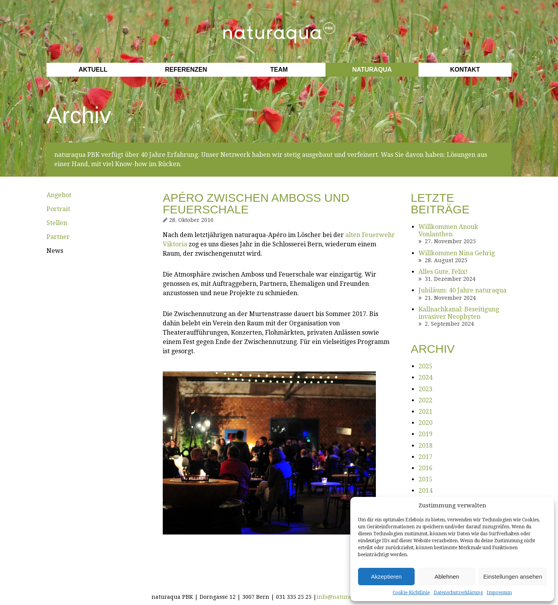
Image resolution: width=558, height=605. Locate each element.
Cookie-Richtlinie (411, 592)
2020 (425, 422)
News (54, 250)
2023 (425, 389)
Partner (58, 237)
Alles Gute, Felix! (443, 271)
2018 (425, 445)
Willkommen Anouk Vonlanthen (448, 230)
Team (279, 69)
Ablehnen (446, 576)
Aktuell (93, 69)
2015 (425, 479)
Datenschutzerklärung (458, 592)
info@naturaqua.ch (343, 597)
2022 (425, 400)
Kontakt (465, 69)
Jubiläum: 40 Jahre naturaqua (462, 290)
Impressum (499, 592)
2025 (425, 366)
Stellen (56, 223)
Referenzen (186, 69)
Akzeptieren (386, 576)
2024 (425, 377)
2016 (425, 468)
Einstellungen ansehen (512, 576)
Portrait (58, 209)
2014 (425, 490)
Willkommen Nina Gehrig (456, 253)
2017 (425, 457)
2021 (425, 411)
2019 (425, 434)
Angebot (58, 195)
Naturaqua (372, 69)
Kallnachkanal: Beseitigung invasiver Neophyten (458, 313)
